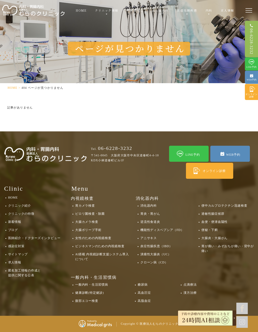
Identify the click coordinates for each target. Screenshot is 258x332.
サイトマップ (18, 254)
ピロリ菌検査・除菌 (90, 213)
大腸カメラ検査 (86, 221)
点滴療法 (190, 284)
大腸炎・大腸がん (214, 238)
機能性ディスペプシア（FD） (162, 230)
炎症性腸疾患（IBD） (156, 246)
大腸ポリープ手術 (88, 230)
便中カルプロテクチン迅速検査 (224, 205)
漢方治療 (190, 292)
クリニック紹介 (19, 205)
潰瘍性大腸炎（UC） (155, 254)
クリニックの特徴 (21, 213)
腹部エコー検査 (86, 300)
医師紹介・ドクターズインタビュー (34, 238)
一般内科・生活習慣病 (91, 284)
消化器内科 (148, 205)
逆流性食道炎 (150, 221)
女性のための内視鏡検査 (93, 238)
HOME (81, 10)
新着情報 (14, 221)
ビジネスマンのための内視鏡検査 (99, 246)
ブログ (13, 230)
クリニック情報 (106, 10)
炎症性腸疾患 (187, 10)
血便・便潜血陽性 (214, 221)
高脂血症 (144, 300)
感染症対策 (16, 246)
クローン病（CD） (154, 262)
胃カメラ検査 (85, 205)
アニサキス (148, 238)
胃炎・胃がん (150, 213)
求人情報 (227, 10)
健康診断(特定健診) (89, 292)
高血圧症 (144, 292)
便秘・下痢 (209, 230)
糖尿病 (142, 284)
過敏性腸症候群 (212, 213)
